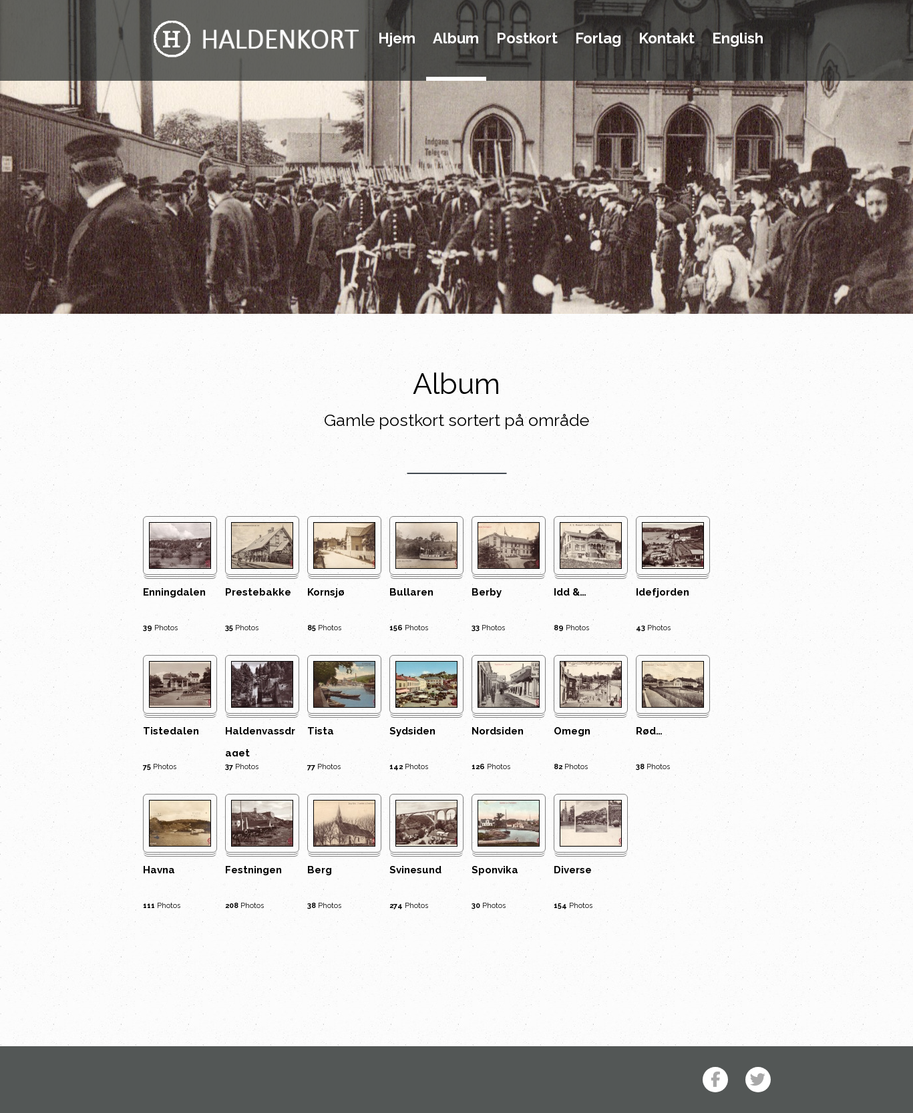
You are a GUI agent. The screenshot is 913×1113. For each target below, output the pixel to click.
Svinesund (415, 870)
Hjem (396, 39)
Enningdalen (174, 592)
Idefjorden (662, 592)
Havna (159, 870)
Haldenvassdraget (260, 740)
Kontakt (666, 39)
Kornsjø (326, 592)
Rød (649, 731)
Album (456, 39)
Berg (319, 870)
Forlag (598, 39)
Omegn (572, 731)
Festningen (253, 870)
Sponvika (495, 870)
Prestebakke (258, 592)
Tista (320, 731)
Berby (487, 592)
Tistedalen (171, 731)
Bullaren (411, 592)
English (737, 39)
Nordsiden (498, 731)
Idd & (570, 592)
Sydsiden (412, 731)
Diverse (573, 870)
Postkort (527, 39)
